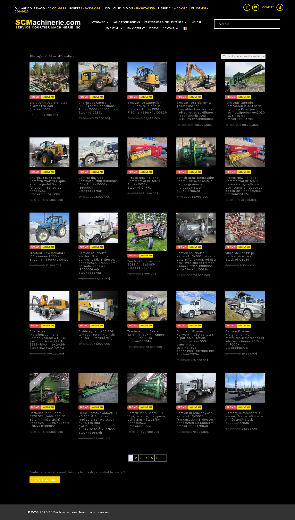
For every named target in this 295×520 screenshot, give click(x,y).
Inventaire (98, 22)
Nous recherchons (126, 22)
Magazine (112, 28)
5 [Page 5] (152, 458)
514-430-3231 (179, 8)
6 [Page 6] (157, 458)
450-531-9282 (56, 8)
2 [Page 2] (136, 458)
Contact (168, 28)
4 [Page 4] (147, 458)
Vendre (197, 22)
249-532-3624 (92, 8)
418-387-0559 (145, 8)
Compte (268, 7)
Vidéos (153, 28)
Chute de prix (45, 480)
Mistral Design (140, 512)
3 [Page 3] (141, 458)
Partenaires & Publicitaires (163, 22)
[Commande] (243, 56)
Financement (136, 28)
